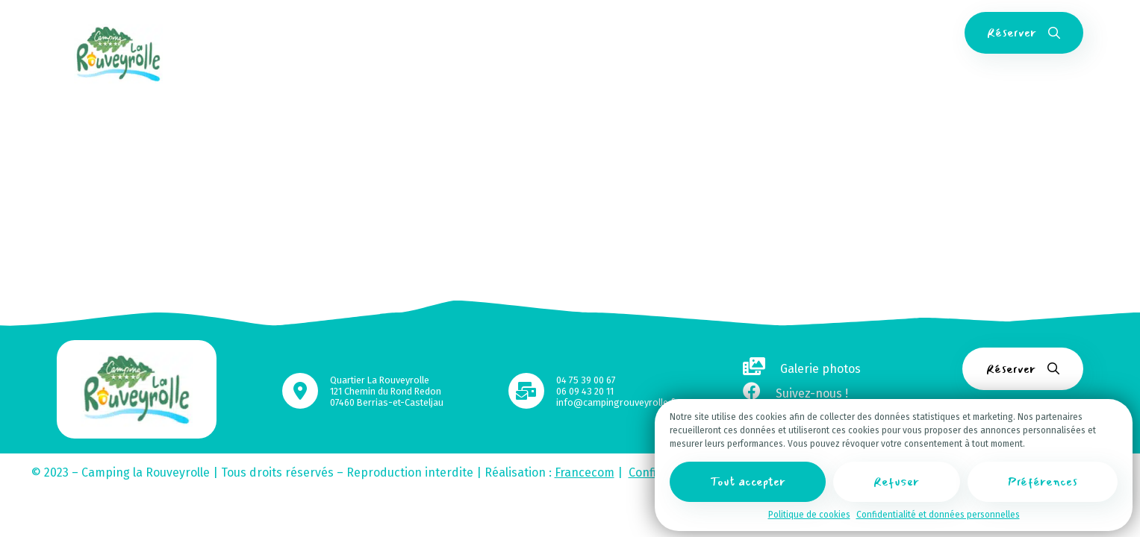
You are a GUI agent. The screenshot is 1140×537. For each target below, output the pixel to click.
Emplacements (449, 33)
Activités (634, 33)
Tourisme (761, 33)
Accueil (279, 33)
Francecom (584, 472)
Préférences (1042, 484)
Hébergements (354, 33)
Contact (824, 33)
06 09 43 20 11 (585, 391)
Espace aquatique (549, 33)
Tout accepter (747, 484)
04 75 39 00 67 (586, 380)
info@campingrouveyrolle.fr (617, 402)
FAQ (873, 33)
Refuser (896, 484)
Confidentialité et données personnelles (938, 517)
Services (696, 33)
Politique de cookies (809, 517)
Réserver (1023, 32)
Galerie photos (802, 369)
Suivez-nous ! (795, 393)
